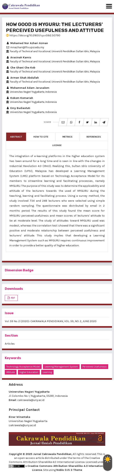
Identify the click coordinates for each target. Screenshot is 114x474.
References (94, 136)
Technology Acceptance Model (23, 366)
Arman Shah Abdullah (22, 77)
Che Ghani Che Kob (20, 67)
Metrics (67, 136)
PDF (12, 297)
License (57, 145)
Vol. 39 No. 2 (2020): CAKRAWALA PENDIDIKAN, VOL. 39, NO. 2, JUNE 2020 (50, 321)
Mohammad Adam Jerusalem (27, 88)
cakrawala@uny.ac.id (30, 400)
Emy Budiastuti (18, 108)
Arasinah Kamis (18, 57)
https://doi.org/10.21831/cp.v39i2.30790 (33, 35)
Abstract (16, 136)
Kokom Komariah (19, 98)
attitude (10, 372)
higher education (28, 372)
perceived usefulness (95, 366)
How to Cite (40, 136)
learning (47, 372)
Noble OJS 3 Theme (69, 470)
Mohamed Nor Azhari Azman (27, 43)
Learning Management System (61, 366)
